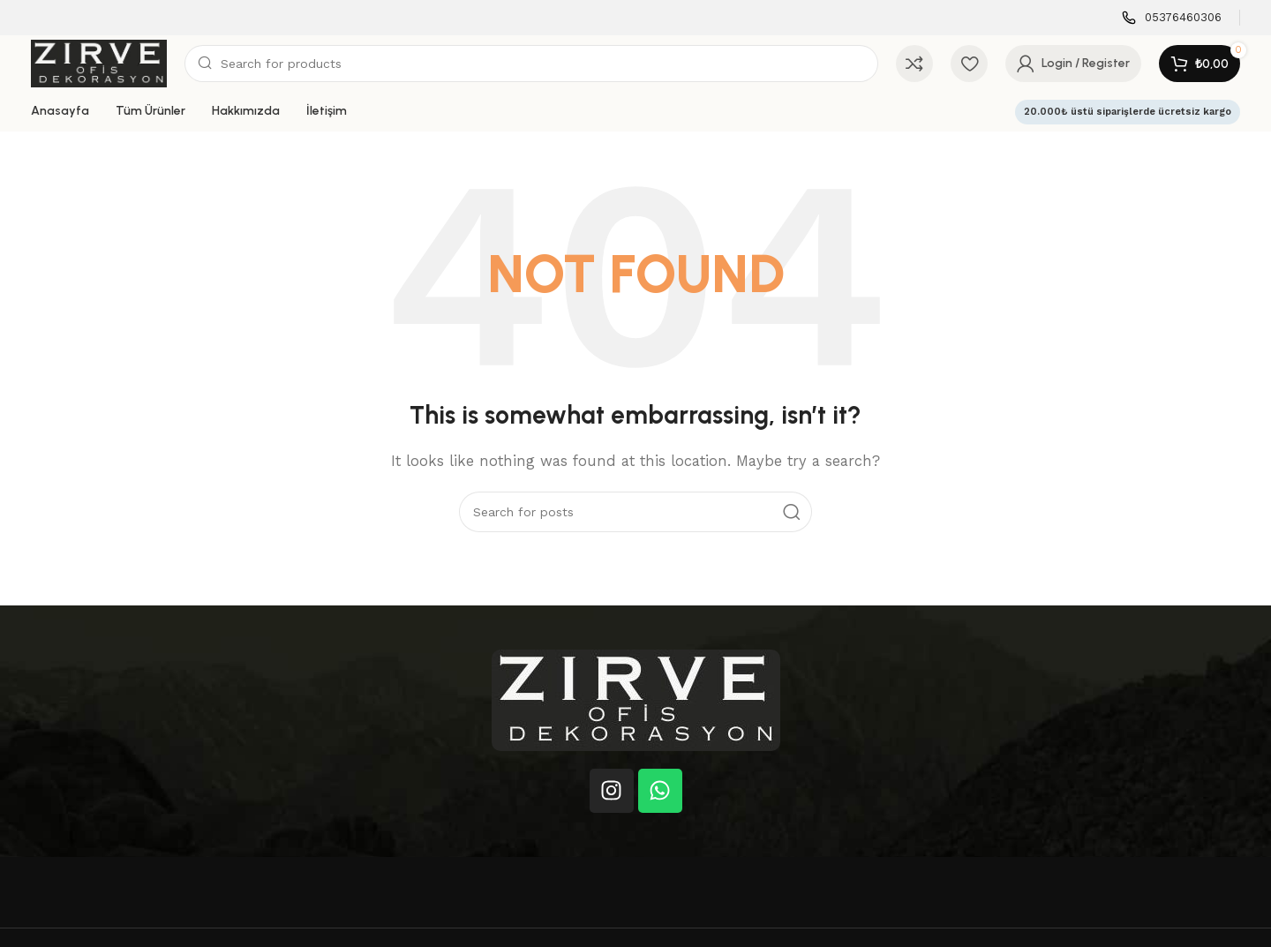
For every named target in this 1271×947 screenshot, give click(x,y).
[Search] (531, 63)
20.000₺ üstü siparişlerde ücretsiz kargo (1127, 111)
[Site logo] (99, 63)
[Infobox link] (1172, 18)
